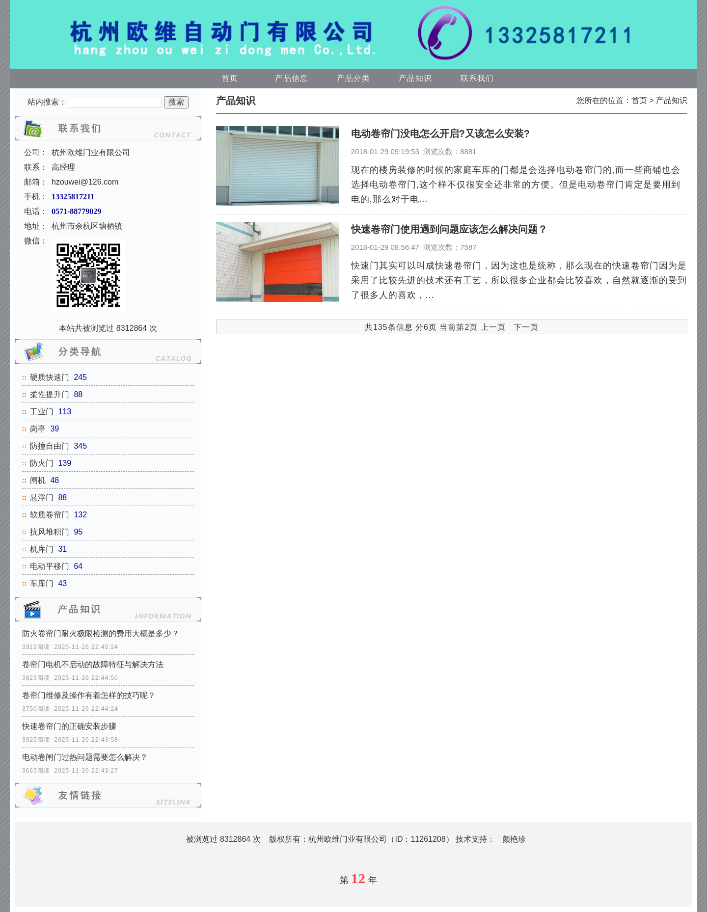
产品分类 (353, 78)
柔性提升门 (49, 394)
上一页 (493, 327)
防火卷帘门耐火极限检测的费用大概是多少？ (100, 633)
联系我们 (477, 78)
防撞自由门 (49, 446)
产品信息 (291, 78)
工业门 (42, 411)
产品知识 (415, 78)
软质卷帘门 (49, 514)
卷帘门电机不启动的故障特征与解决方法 (92, 664)
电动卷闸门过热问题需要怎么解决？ (85, 757)
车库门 (42, 583)
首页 (229, 78)
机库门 (42, 549)
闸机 (38, 480)
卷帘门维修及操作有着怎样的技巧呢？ (89, 695)
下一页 (526, 327)
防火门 (42, 463)
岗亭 (38, 429)
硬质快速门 (49, 377)
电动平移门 (49, 566)
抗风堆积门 (49, 532)
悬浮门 (42, 497)
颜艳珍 (514, 839)
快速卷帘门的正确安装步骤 (69, 726)
